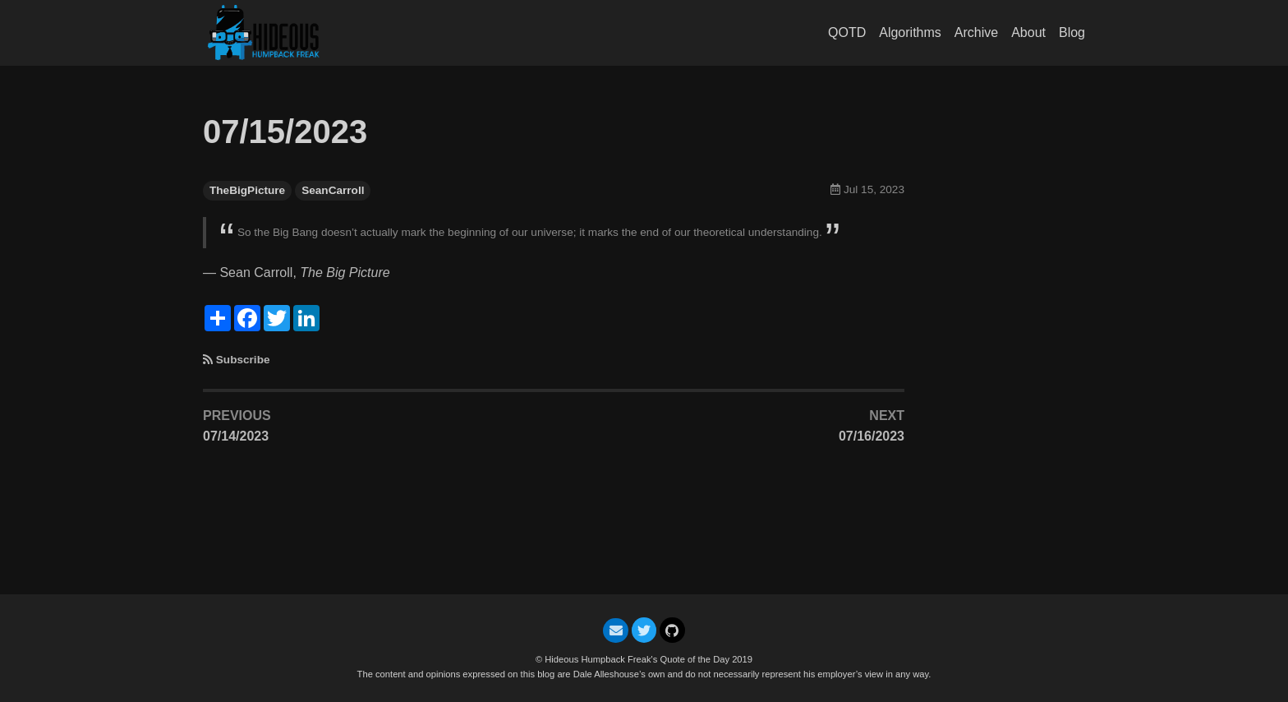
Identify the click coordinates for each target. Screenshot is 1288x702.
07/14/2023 (236, 436)
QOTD (847, 32)
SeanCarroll (332, 190)
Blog (1072, 32)
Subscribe (243, 359)
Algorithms (910, 32)
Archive (976, 32)
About (1028, 32)
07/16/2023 (871, 436)
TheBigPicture (247, 190)
